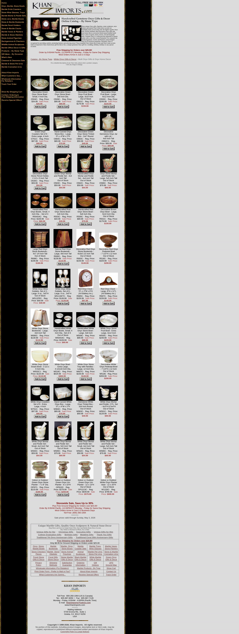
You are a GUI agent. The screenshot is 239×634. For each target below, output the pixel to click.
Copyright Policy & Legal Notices (75, 631)
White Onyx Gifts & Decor (65, 59)
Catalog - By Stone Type (41, 59)
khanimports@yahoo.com (78, 603)
